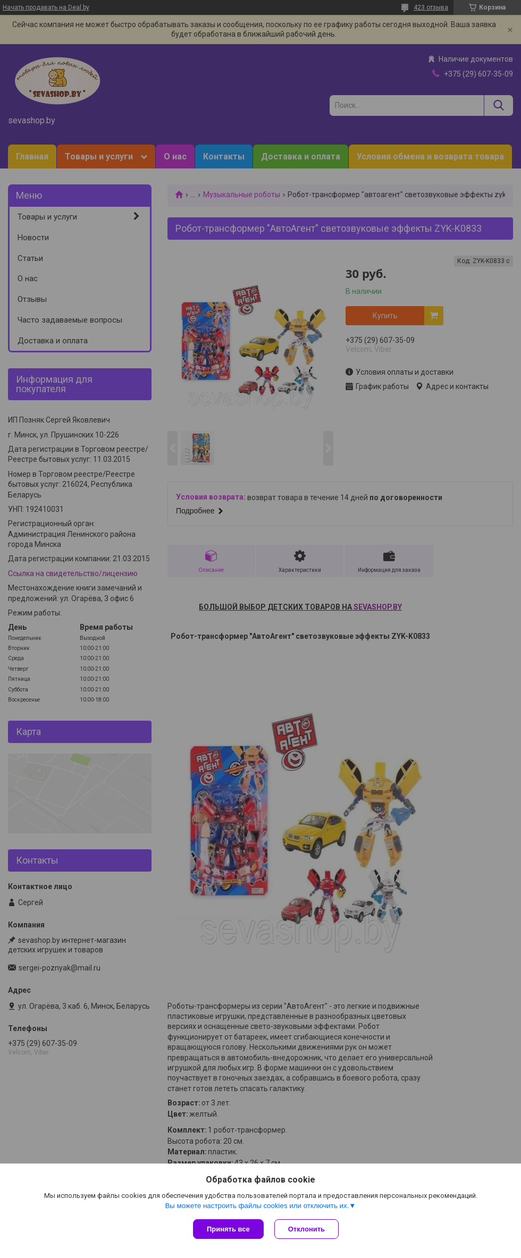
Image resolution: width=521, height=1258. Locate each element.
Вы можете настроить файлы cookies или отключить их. (257, 1206)
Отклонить (306, 1229)
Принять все (228, 1229)
